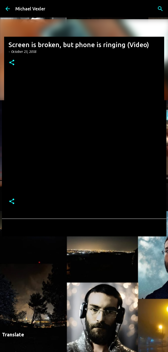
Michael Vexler (30, 8)
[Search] (160, 8)
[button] (11, 63)
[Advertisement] (84, 283)
